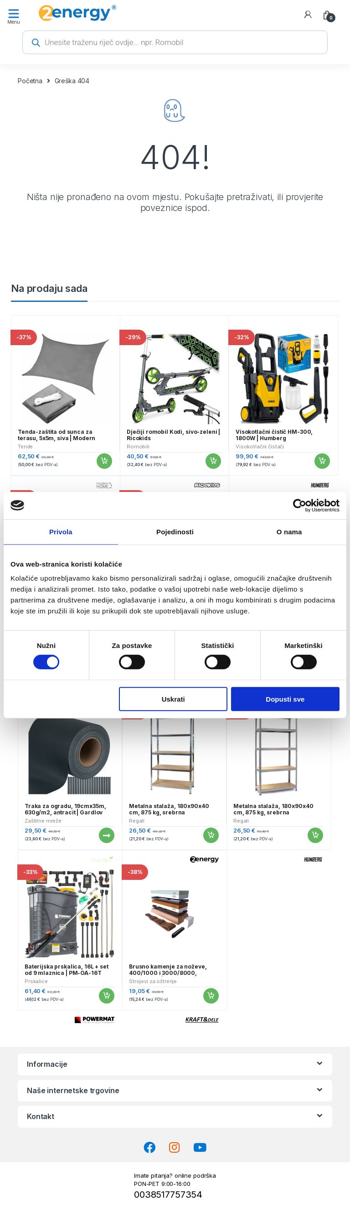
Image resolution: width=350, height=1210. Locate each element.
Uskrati (173, 699)
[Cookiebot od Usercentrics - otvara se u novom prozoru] (300, 505)
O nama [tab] (289, 531)
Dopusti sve (285, 699)
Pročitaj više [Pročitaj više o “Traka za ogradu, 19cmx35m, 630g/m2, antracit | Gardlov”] (106, 835)
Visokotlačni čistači (260, 446)
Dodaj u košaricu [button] (104, 461)
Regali (136, 821)
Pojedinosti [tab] (175, 531)
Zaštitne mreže (43, 821)
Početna (30, 81)
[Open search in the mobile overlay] (175, 42)
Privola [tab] (60, 531)
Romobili (138, 446)
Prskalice (36, 981)
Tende (25, 446)
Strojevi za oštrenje (153, 981)
